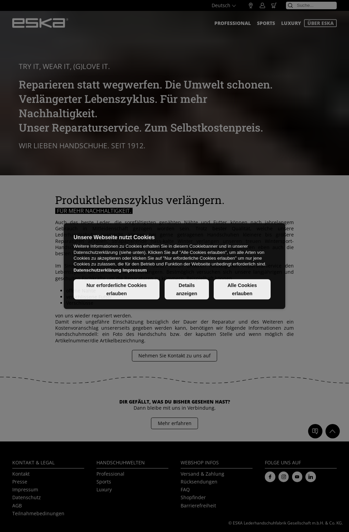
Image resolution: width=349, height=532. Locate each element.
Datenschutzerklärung (97, 270)
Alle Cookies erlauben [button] (242, 289)
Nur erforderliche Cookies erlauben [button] (117, 289)
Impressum (134, 270)
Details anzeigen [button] (186, 289)
